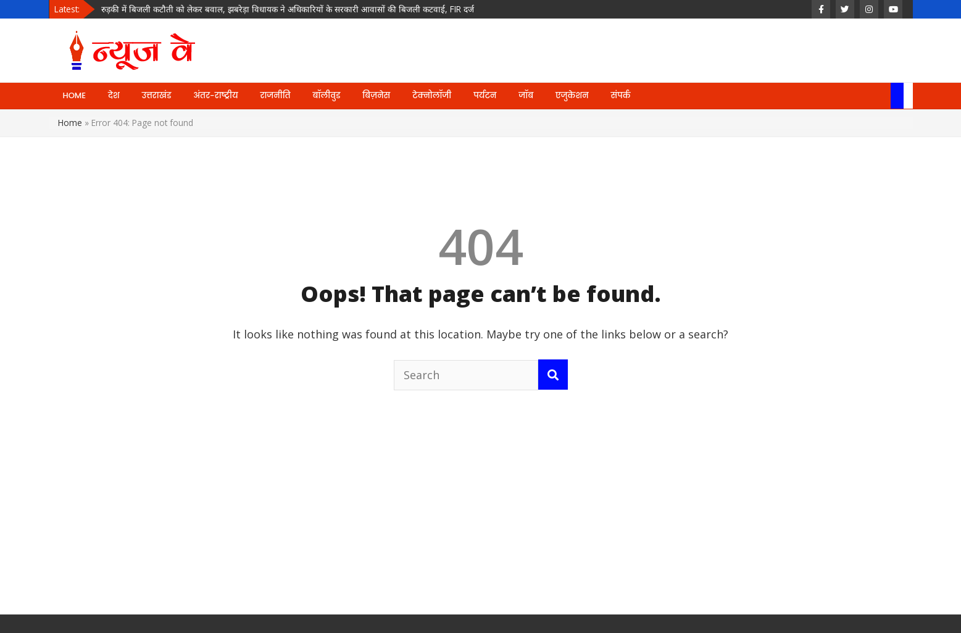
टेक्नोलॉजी (431, 95)
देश (114, 95)
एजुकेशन (571, 95)
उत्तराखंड (157, 95)
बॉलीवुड (327, 95)
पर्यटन (484, 95)
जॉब (525, 95)
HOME (74, 95)
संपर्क (620, 95)
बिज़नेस (376, 95)
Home (70, 122)
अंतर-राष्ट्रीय (215, 95)
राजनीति (275, 95)
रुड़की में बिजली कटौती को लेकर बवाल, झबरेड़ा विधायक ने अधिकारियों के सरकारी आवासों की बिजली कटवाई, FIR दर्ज (287, 9)
